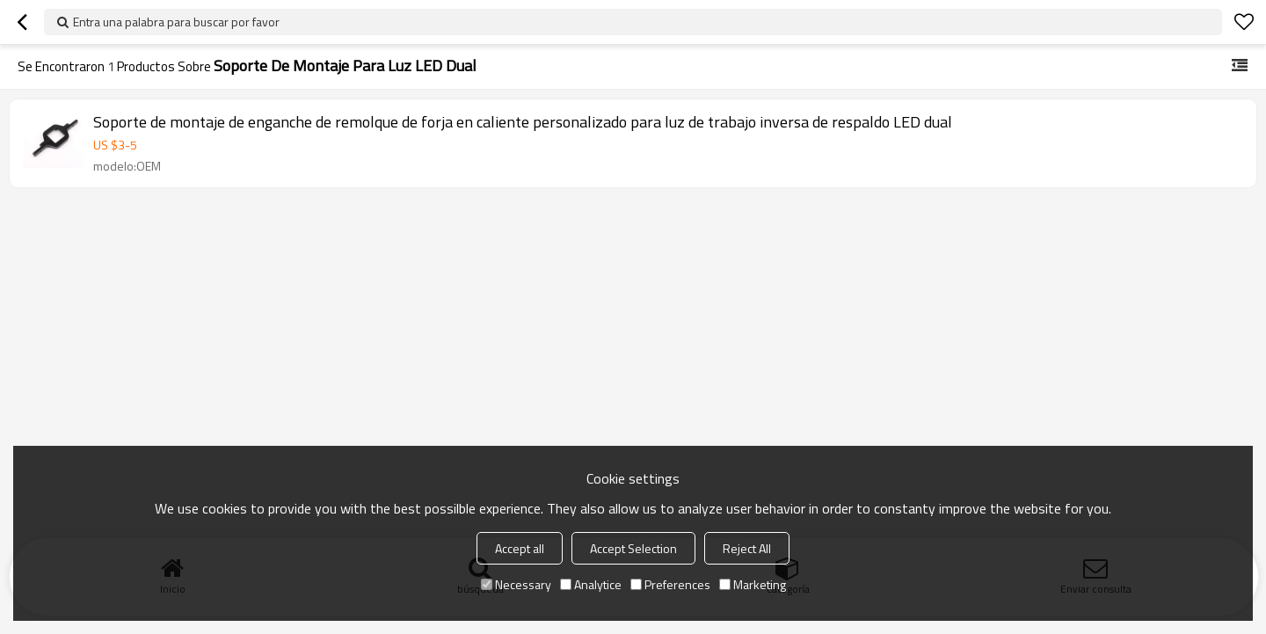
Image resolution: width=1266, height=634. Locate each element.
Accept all (519, 548)
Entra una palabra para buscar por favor (176, 21)
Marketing (752, 584)
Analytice (591, 584)
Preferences (670, 584)
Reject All (747, 548)
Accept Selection (633, 548)
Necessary (516, 584)
